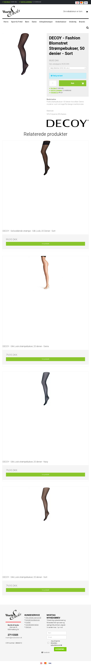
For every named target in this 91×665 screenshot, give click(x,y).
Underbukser (60, 22)
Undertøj (72, 22)
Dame (34, 22)
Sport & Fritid (16, 22)
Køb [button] (78, 83)
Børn (27, 22)
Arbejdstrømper (46, 22)
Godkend (60, 649)
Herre (6, 22)
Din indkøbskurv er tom (76, 11)
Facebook (46, 652)
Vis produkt (45, 244)
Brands (82, 22)
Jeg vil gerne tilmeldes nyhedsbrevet (58, 643)
